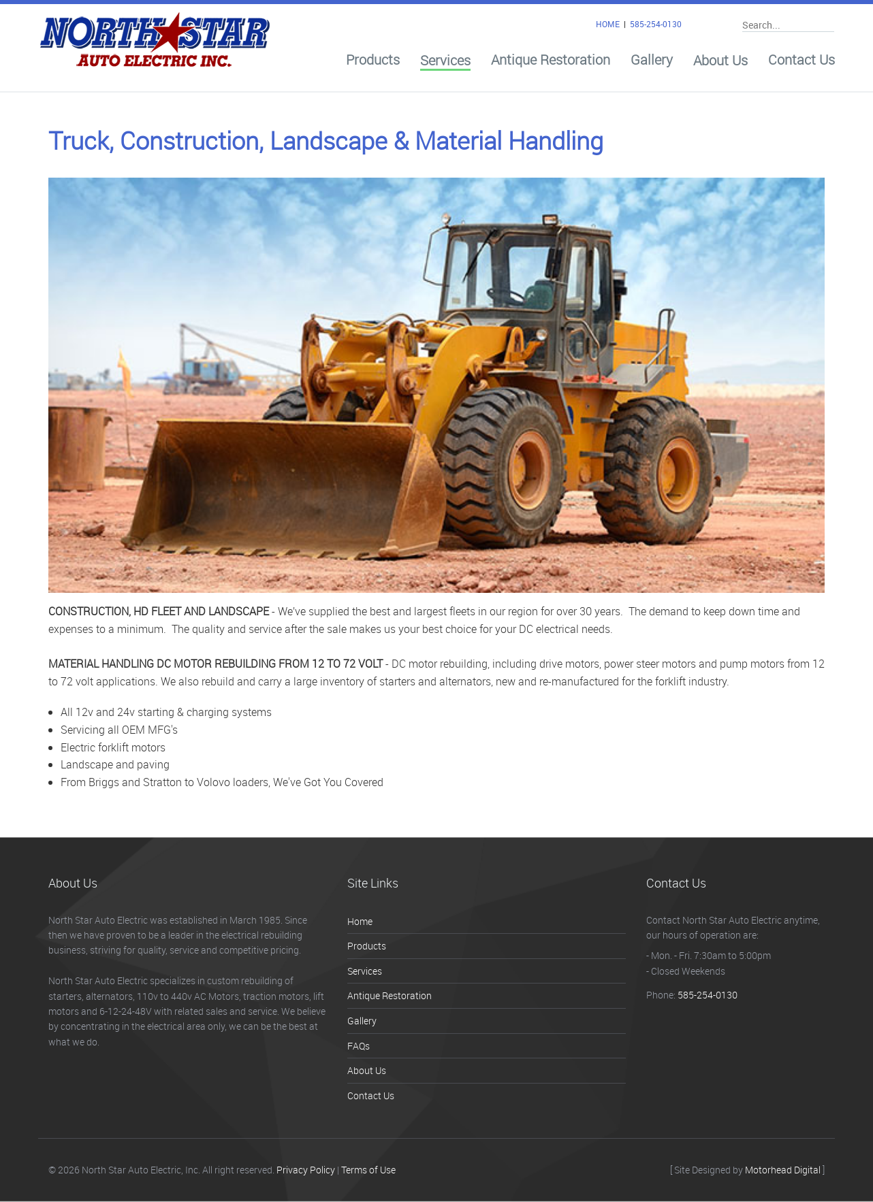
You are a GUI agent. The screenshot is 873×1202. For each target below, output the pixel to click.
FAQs (358, 1045)
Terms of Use (368, 1169)
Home (359, 921)
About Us (720, 60)
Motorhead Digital (783, 1169)
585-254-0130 (656, 23)
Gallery (652, 59)
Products (373, 59)
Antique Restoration (550, 59)
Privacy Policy (305, 1169)
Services (445, 60)
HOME (608, 23)
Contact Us (801, 59)
